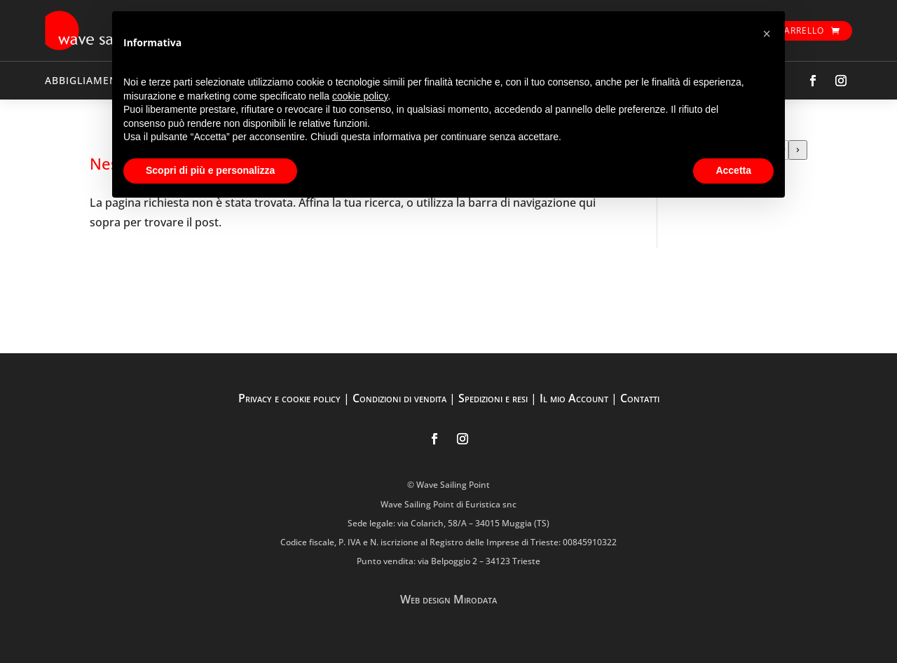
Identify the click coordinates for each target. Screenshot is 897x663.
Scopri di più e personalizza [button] (210, 170)
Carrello (801, 30)
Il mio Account (574, 398)
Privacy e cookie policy (289, 398)
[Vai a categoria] (797, 150)
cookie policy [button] (360, 96)
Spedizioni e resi (493, 398)
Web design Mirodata (448, 599)
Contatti (639, 398)
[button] (766, 33)
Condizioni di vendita (399, 398)
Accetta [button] (733, 170)
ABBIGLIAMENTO (88, 80)
